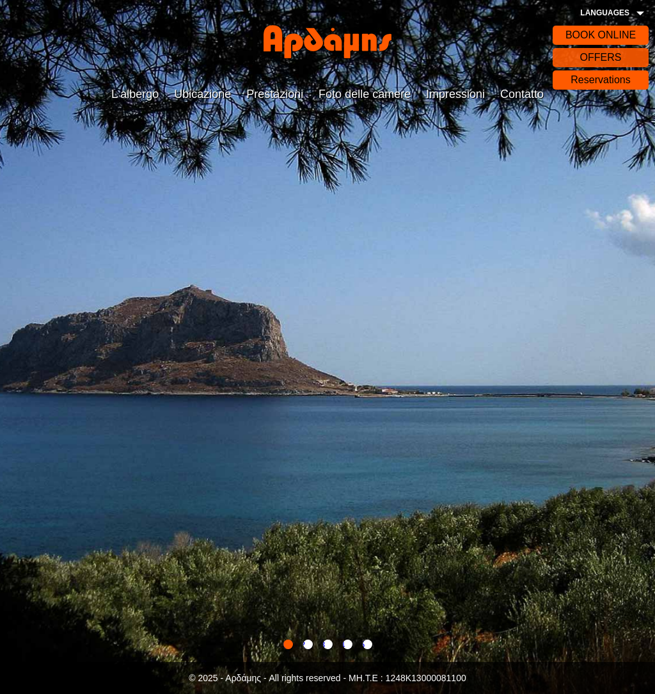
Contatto (522, 94)
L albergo (135, 94)
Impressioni (455, 94)
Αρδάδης (327, 41)
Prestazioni (274, 94)
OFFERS (601, 57)
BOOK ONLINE (600, 34)
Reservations (600, 79)
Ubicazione (202, 94)
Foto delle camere (365, 94)
